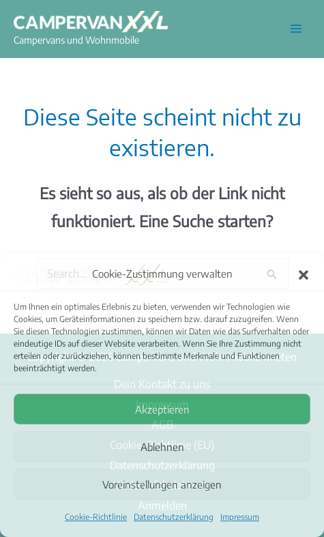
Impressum (239, 517)
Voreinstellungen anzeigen (162, 484)
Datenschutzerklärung (173, 517)
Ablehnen (162, 447)
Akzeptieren (162, 409)
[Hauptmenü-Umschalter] (296, 28)
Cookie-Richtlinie (96, 517)
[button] (303, 274)
